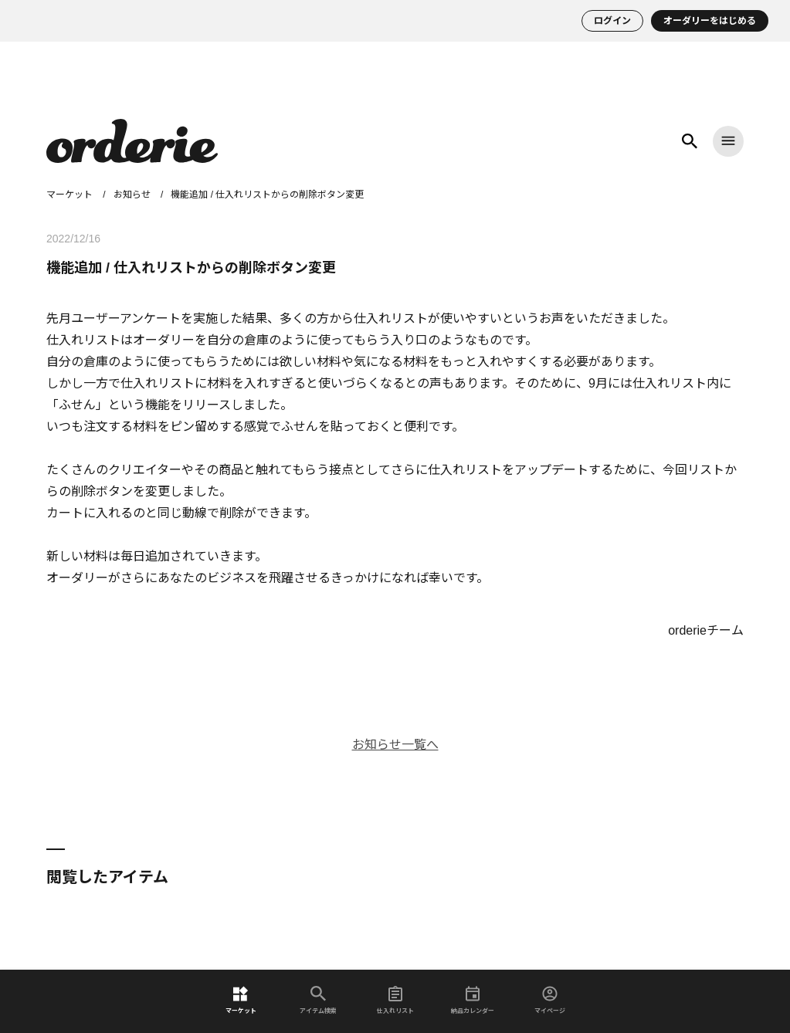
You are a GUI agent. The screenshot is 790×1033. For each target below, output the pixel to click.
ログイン (612, 20)
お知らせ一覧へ (395, 744)
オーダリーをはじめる (709, 20)
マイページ (549, 1000)
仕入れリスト (395, 1000)
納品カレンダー (472, 1000)
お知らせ (132, 194)
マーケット (240, 1000)
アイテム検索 (318, 1000)
